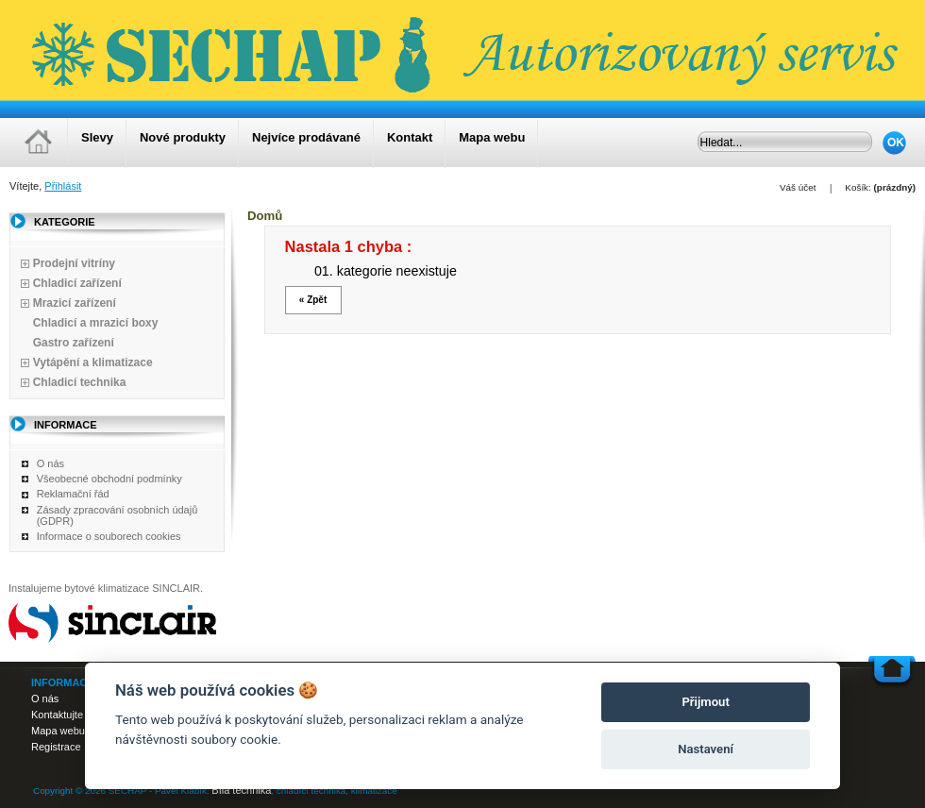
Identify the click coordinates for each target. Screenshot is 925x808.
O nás (50, 463)
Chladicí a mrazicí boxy (96, 322)
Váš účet (798, 187)
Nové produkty (183, 137)
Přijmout (705, 702)
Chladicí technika (79, 382)
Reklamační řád (73, 493)
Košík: (857, 187)
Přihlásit (62, 186)
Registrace (56, 746)
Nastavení (705, 749)
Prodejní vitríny (74, 263)
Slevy (97, 137)
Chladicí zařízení (77, 283)
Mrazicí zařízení (74, 303)
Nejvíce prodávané (306, 137)
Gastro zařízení (73, 342)
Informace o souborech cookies (109, 536)
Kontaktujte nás (67, 714)
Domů (264, 216)
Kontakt (409, 137)
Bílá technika (241, 790)
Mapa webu (492, 137)
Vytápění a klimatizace (93, 362)
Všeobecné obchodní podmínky (109, 478)
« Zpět (313, 300)
